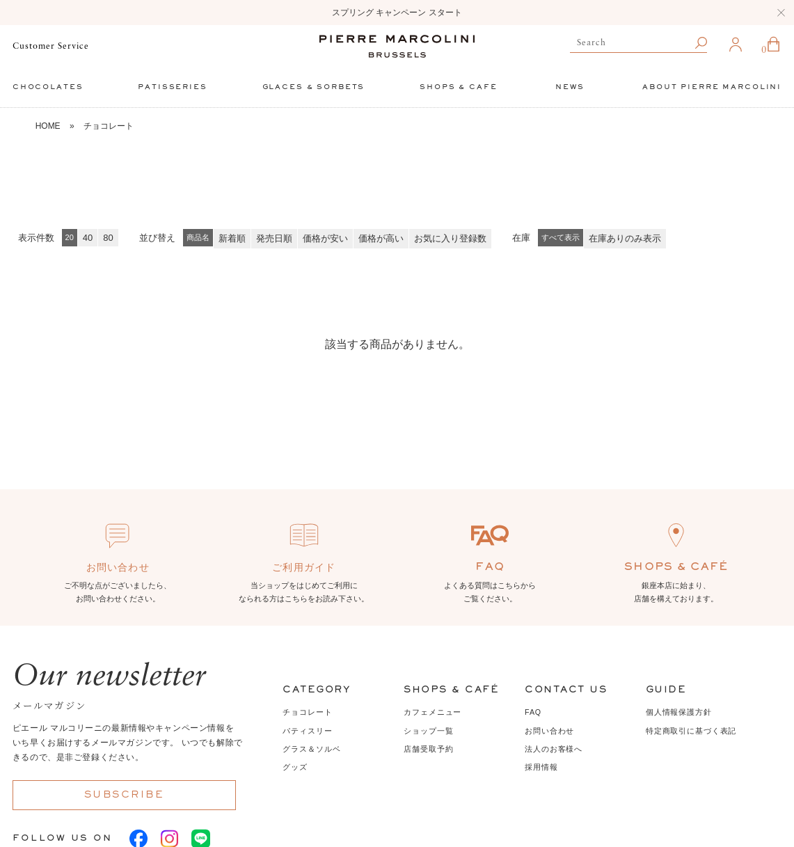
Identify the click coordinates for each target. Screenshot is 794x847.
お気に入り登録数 (450, 238)
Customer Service (51, 46)
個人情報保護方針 (679, 712)
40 (88, 237)
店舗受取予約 (428, 749)
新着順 (232, 238)
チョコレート (109, 126)
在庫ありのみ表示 (625, 238)
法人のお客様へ (553, 749)
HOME (48, 126)
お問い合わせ (549, 731)
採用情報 (541, 767)
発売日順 (274, 238)
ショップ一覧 (428, 731)
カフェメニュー (432, 712)
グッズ (295, 767)
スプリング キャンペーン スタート (397, 12)
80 (108, 237)
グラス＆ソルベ (311, 749)
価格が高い (381, 238)
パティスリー (307, 731)
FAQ (533, 712)
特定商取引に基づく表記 (691, 731)
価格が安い (325, 238)
